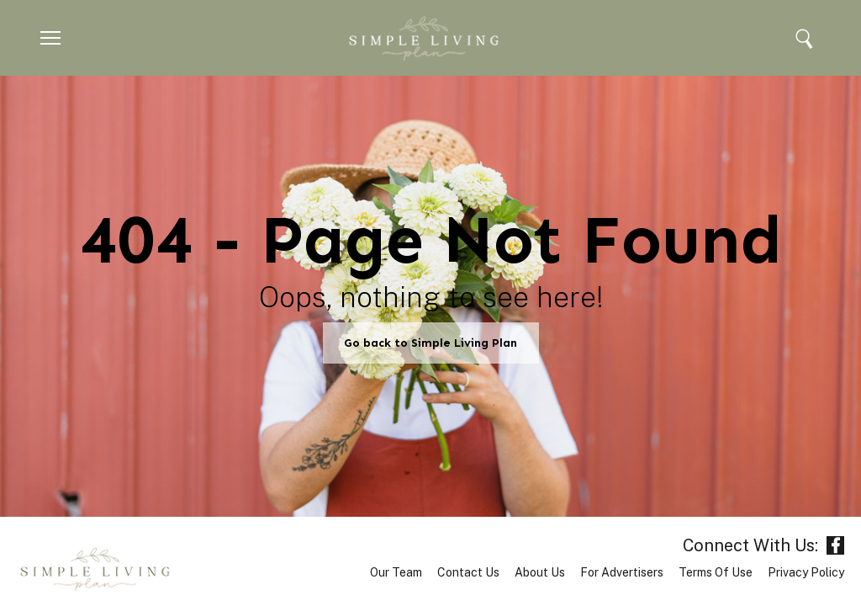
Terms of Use (716, 572)
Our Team (396, 572)
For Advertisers (621, 572)
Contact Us (468, 572)
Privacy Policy (806, 572)
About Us (540, 572)
